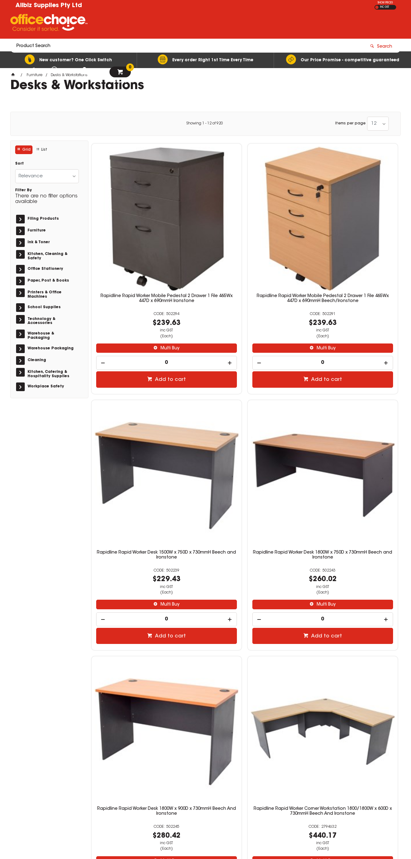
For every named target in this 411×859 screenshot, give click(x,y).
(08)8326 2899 (301, 770)
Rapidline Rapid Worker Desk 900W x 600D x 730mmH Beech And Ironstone (361, 595)
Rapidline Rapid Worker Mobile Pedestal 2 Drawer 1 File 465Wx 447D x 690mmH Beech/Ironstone (205, 227)
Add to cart (130, 305)
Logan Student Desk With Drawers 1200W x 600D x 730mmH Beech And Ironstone (283, 410)
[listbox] (378, 124)
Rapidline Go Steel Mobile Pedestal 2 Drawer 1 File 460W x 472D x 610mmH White (127, 595)
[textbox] (169, 24)
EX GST (377, 7)
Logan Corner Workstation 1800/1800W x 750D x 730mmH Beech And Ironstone (205, 595)
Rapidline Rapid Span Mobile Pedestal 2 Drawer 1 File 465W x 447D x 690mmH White (283, 595)
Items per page (350, 123)
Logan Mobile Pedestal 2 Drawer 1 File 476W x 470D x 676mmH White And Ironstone (361, 410)
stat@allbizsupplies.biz (308, 776)
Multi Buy (130, 274)
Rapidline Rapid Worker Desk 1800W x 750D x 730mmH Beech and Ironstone (361, 225)
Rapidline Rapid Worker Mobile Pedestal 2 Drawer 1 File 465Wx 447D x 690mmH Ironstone (127, 225)
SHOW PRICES (385, 3)
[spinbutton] (127, 288)
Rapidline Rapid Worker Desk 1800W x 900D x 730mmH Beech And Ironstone (127, 410)
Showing (204, 123)
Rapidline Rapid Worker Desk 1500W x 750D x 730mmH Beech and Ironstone (283, 225)
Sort (19, 164)
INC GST (384, 7)
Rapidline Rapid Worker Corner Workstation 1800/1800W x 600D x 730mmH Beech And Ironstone (205, 412)
